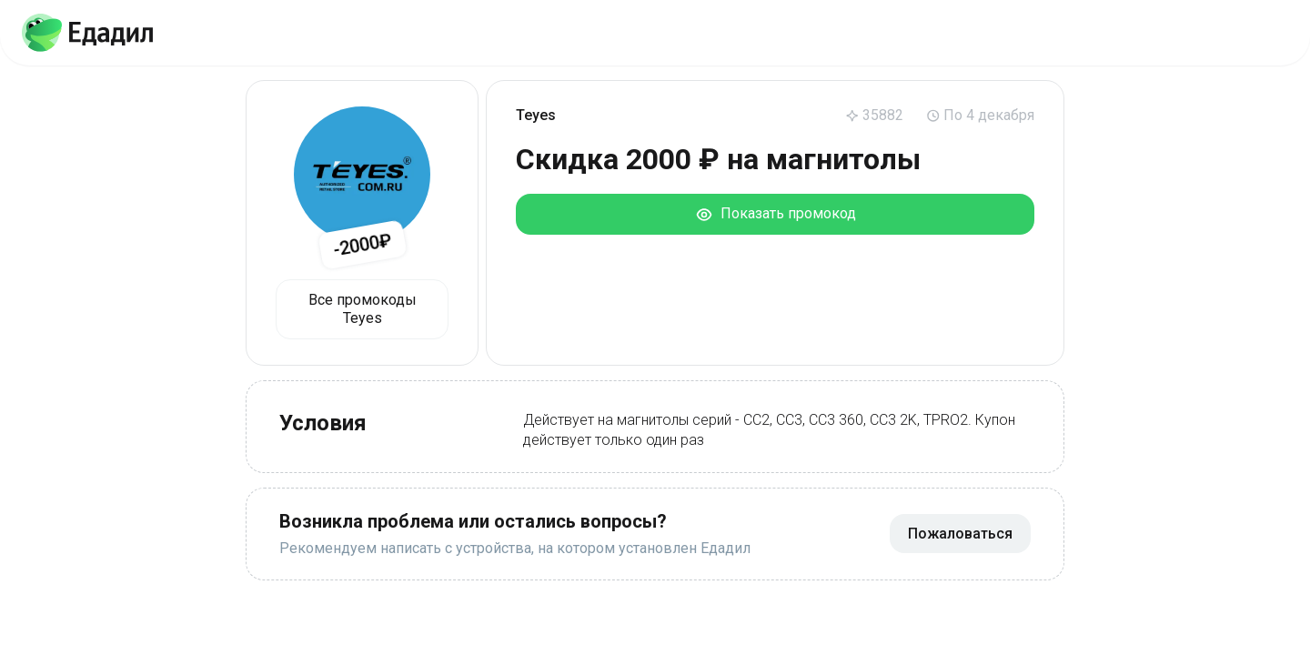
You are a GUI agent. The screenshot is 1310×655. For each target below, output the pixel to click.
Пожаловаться (960, 533)
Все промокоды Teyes (362, 309)
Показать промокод (775, 214)
